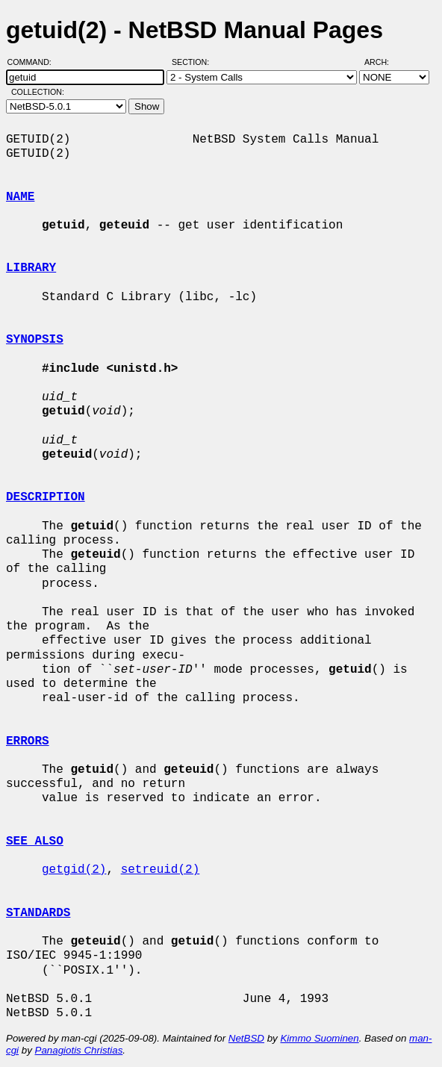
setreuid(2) (160, 870)
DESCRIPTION (45, 497)
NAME (20, 197)
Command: (33, 61)
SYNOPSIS (34, 340)
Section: (194, 61)
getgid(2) (74, 870)
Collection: (37, 91)
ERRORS (27, 741)
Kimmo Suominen (319, 1038)
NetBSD (246, 1038)
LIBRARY (31, 268)
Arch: (383, 61)
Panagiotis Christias (79, 1050)
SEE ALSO (34, 841)
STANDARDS (38, 913)
